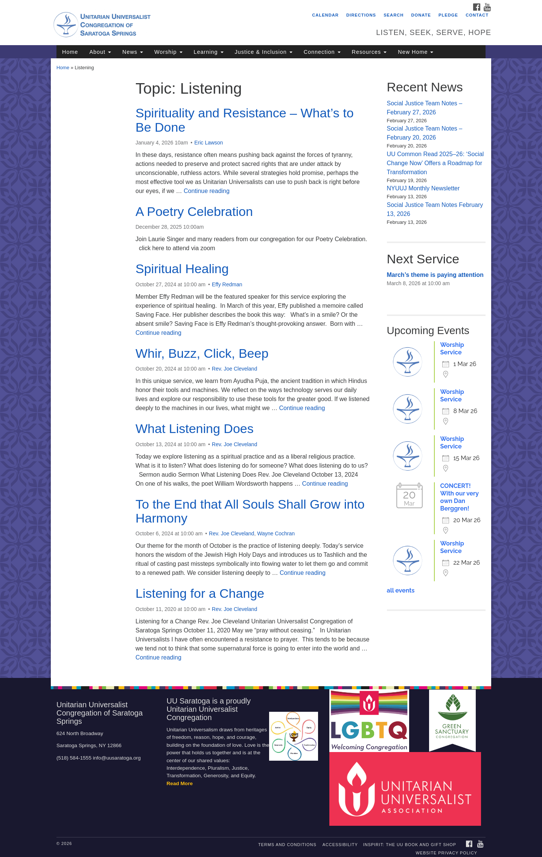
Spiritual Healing (182, 268)
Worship (168, 52)
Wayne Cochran (276, 533)
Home (70, 52)
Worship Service (452, 348)
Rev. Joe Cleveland (234, 369)
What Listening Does (195, 428)
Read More (180, 783)
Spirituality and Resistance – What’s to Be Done (245, 120)
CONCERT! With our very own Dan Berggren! (459, 497)
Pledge (448, 15)
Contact (477, 15)
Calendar (325, 15)
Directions (361, 15)
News (132, 52)
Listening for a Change (200, 593)
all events (401, 590)
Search (393, 15)
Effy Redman (227, 284)
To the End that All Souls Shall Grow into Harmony (250, 511)
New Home (415, 52)
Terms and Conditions (287, 844)
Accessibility (340, 844)
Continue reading (207, 191)
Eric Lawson (208, 143)
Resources (369, 52)
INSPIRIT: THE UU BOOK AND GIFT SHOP (409, 844)
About (100, 52)
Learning (209, 52)
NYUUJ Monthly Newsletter (423, 188)
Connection (322, 52)
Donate (421, 15)
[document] (271, 368)
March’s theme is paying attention (435, 275)
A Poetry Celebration (194, 211)
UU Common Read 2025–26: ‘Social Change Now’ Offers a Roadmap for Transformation (435, 163)
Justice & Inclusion (263, 52)
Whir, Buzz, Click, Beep (202, 353)
